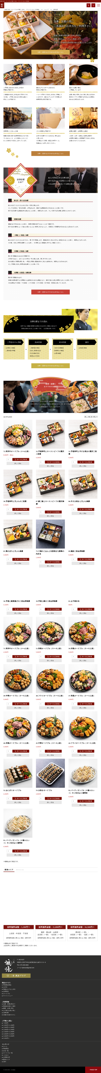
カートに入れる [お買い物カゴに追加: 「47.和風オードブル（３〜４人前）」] (86, 704)
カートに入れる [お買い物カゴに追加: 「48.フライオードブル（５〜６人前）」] (53, 704)
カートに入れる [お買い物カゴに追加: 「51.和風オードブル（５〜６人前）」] (53, 656)
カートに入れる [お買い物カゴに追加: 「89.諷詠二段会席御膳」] (86, 559)
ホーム (5, 1046)
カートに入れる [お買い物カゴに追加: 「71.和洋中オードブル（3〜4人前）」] (21, 656)
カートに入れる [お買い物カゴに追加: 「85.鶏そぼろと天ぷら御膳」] (21, 559)
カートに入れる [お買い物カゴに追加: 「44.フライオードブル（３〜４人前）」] (86, 751)
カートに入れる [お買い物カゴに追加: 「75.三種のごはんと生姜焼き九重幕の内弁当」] (53, 562)
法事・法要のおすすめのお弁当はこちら (51, 52)
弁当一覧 (6, 1050)
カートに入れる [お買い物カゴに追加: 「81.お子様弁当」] (86, 609)
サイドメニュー (8, 995)
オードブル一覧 (8, 1053)
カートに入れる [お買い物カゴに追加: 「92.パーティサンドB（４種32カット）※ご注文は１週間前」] (86, 801)
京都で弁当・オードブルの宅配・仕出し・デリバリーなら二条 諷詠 (14, 1)
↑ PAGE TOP (93, 1069)
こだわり (6, 1055)
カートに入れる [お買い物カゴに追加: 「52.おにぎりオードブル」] (21, 798)
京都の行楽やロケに (9, 1015)
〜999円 (5, 1023)
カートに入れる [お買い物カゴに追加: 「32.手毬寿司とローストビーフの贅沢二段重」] (53, 462)
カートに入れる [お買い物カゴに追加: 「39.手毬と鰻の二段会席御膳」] (53, 609)
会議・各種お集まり (9, 1004)
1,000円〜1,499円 (8, 1025)
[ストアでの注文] (91, 417)
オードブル (6, 993)
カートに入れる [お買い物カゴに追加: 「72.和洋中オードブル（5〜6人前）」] (21, 459)
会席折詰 (6, 991)
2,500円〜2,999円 (8, 1031)
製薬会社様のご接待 (9, 1006)
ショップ (46, 9)
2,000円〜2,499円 (8, 1029)
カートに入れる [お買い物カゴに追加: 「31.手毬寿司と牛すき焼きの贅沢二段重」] (86, 462)
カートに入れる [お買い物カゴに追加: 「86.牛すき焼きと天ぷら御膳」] (86, 509)
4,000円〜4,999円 (8, 1036)
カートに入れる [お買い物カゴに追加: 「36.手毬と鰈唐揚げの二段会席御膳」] (21, 609)
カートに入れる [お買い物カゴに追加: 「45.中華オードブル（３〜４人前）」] (53, 751)
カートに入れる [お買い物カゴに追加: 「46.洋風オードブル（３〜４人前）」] (21, 751)
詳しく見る (18, 463)
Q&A (4, 1061)
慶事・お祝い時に (8, 1008)
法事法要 (6, 1012)
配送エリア (6, 1059)
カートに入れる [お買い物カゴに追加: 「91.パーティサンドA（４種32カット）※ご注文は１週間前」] (21, 851)
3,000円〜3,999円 (8, 1034)
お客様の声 (6, 1057)
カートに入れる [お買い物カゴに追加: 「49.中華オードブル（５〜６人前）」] (21, 704)
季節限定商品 (7, 985)
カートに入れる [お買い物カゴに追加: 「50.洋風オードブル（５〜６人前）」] (86, 656)
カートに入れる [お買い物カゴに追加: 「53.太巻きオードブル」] (53, 798)
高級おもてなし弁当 (9, 989)
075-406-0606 (24, 965)
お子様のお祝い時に (9, 1010)
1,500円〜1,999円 (8, 1027)
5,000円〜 (6, 1038)
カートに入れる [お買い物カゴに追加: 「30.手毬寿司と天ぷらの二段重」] (21, 509)
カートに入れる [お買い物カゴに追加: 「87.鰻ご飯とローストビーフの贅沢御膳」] (53, 512)
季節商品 (6, 1048)
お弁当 (5, 987)
